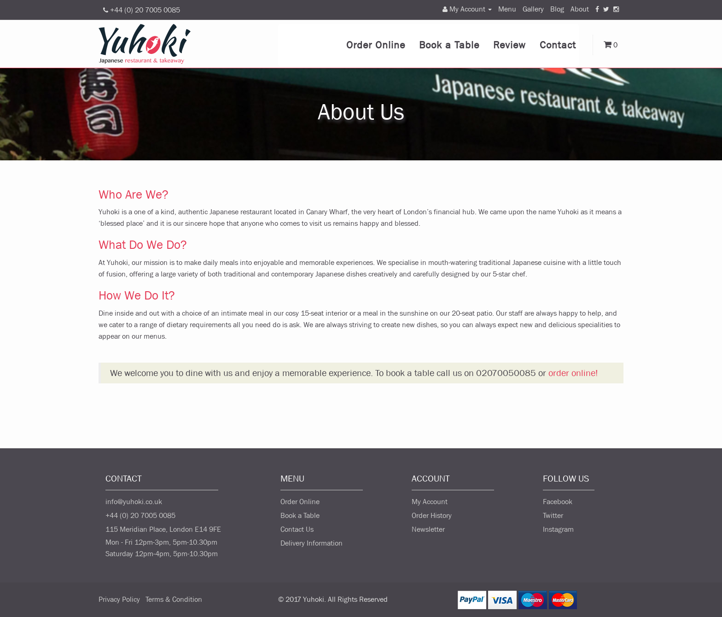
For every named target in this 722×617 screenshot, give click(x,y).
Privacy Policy (119, 599)
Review (509, 45)
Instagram (558, 529)
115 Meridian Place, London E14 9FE (163, 529)
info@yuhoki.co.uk (133, 501)
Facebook (557, 501)
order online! (573, 373)
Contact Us (297, 529)
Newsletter (428, 529)
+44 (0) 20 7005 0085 (140, 515)
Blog (557, 9)
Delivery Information (311, 543)
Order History (432, 515)
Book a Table (449, 45)
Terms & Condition (174, 599)
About (580, 9)
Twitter (553, 515)
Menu (507, 9)
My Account (430, 501)
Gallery (533, 9)
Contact (558, 45)
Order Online (375, 45)
